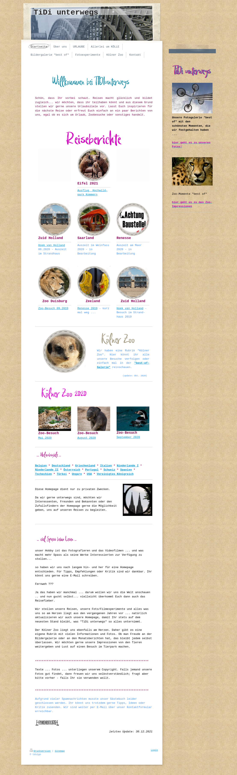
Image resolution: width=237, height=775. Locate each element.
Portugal (91, 469)
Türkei (62, 474)
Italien (106, 465)
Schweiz (109, 469)
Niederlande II (46, 469)
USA (89, 474)
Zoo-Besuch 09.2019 (53, 308)
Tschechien (43, 474)
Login (154, 750)
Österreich (72, 469)
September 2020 (128, 437)
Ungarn (77, 474)
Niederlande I (127, 465)
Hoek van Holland (51, 245)
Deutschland (61, 465)
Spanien (126, 469)
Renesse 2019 (87, 308)
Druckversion (40, 751)
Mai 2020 (45, 437)
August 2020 (86, 437)
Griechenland (85, 465)
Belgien (41, 465)
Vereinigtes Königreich (115, 474)
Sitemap (60, 751)
